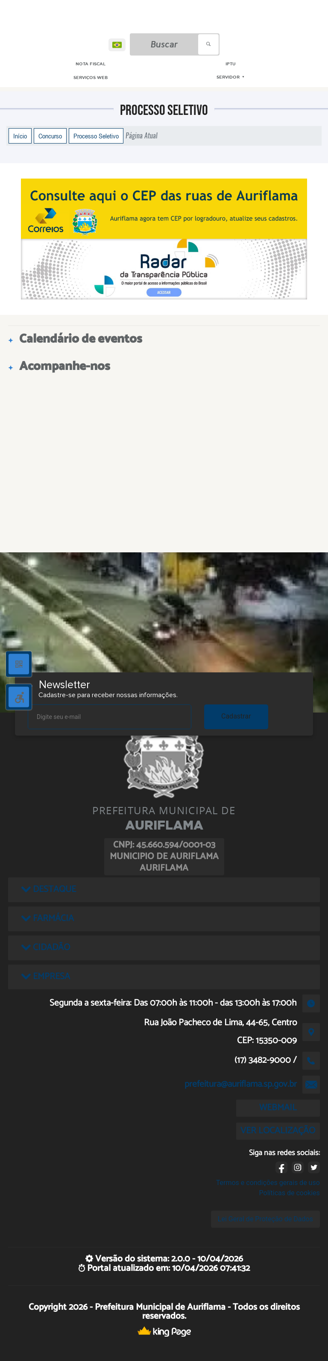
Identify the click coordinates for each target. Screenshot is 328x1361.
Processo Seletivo (96, 136)
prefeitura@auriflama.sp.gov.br (240, 1084)
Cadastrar (236, 716)
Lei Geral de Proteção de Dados (265, 1219)
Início (20, 136)
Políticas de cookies (289, 1193)
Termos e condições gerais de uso (268, 1183)
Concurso (50, 136)
